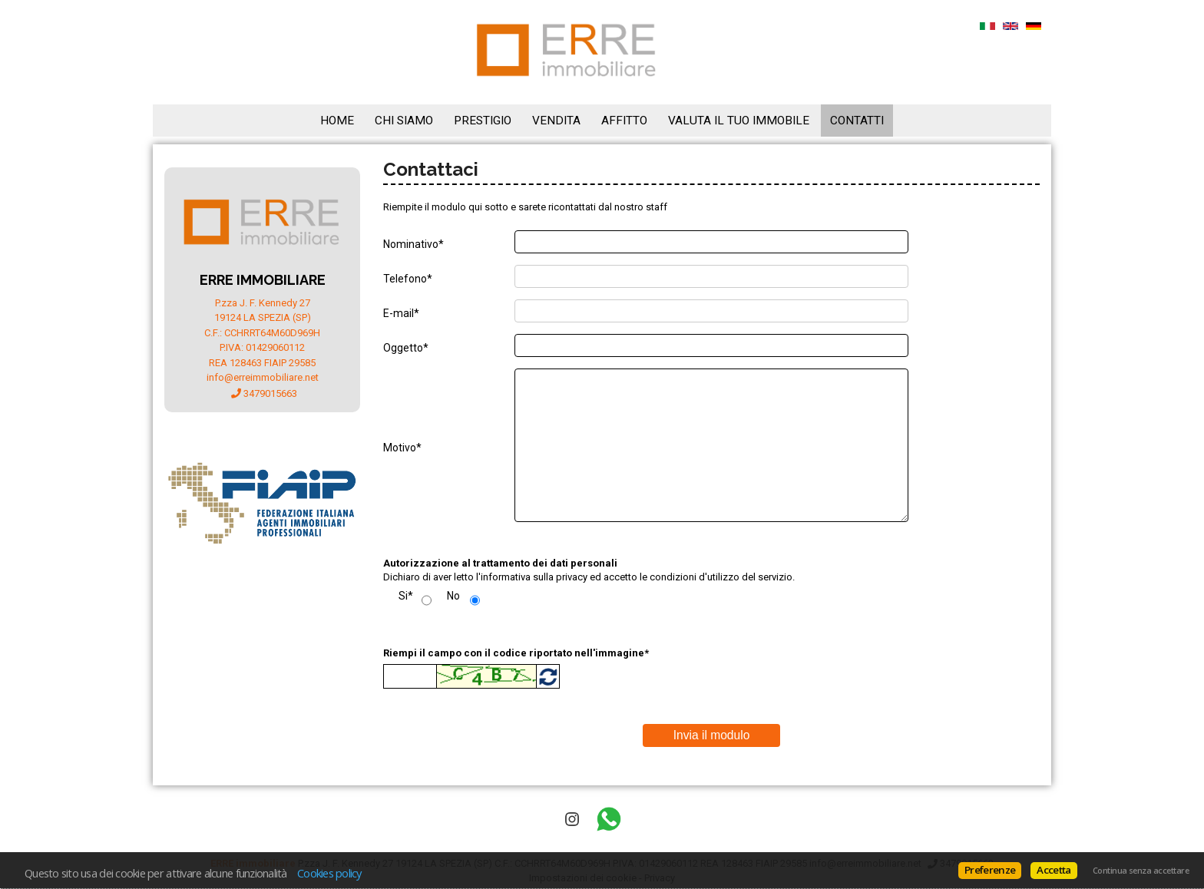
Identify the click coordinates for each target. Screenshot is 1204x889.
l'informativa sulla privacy (531, 577)
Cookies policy (329, 873)
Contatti (857, 120)
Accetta (1053, 870)
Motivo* (402, 447)
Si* (406, 596)
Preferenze (989, 870)
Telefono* (407, 279)
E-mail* (401, 313)
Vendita (556, 120)
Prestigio (482, 120)
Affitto (624, 120)
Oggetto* (405, 348)
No (453, 596)
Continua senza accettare (1141, 870)
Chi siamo (404, 120)
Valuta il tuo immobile (738, 120)
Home (337, 120)
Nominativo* (413, 244)
